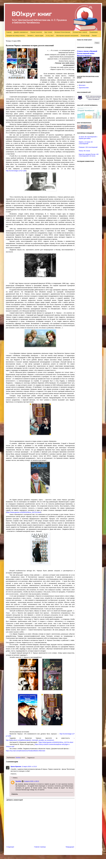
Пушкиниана (93, 32)
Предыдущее (70, 847)
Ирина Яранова (16, 766)
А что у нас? (50, 35)
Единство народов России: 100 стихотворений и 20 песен (89, 155)
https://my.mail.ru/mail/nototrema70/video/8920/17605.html (25, 751)
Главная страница (40, 847)
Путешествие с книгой (80, 32)
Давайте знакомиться (21, 32)
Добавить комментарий (15, 800)
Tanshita (18, 757)
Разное (94, 35)
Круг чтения (48, 32)
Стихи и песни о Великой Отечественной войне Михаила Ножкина (87, 53)
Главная (8, 32)
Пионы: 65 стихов (84, 151)
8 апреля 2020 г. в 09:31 (31, 781)
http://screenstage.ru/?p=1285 (16, 170)
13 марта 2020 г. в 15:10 (29, 766)
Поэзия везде (85, 35)
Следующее (10, 847)
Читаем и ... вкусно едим (35, 35)
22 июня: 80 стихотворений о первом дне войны (88, 137)
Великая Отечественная (62, 32)
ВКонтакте (82, 85)
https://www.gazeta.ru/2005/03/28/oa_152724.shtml (23, 512)
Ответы (15, 778)
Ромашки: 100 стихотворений (88, 147)
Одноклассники (84, 87)
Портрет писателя (36, 32)
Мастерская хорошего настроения (67, 35)
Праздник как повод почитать (15, 35)
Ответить (13, 774)
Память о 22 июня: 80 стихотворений (86, 142)
